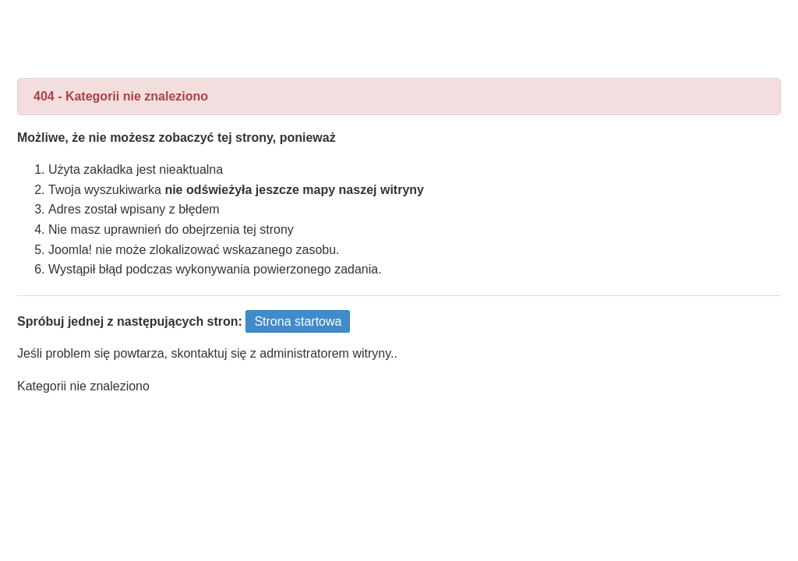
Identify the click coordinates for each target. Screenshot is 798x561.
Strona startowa (297, 321)
